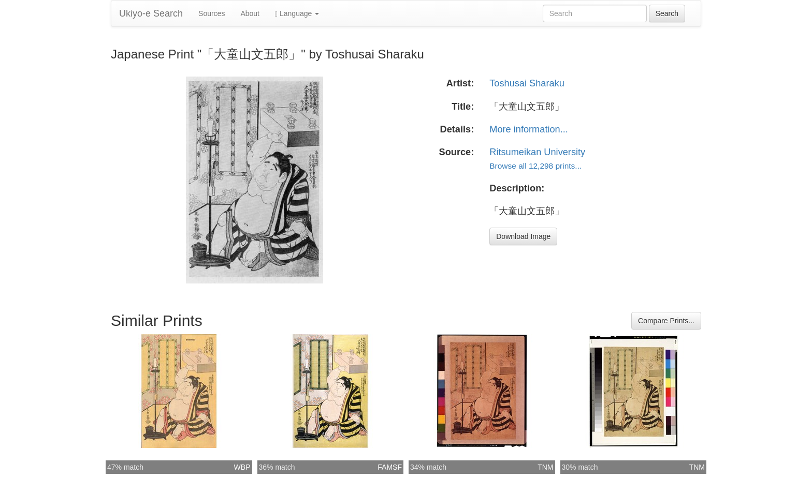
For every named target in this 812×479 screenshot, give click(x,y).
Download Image (523, 236)
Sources (211, 13)
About (249, 13)
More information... (528, 129)
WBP (242, 467)
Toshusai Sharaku (526, 83)
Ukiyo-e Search (151, 13)
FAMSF (390, 467)
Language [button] (297, 13)
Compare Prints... (666, 321)
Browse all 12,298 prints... (535, 165)
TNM (545, 467)
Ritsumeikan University (537, 152)
